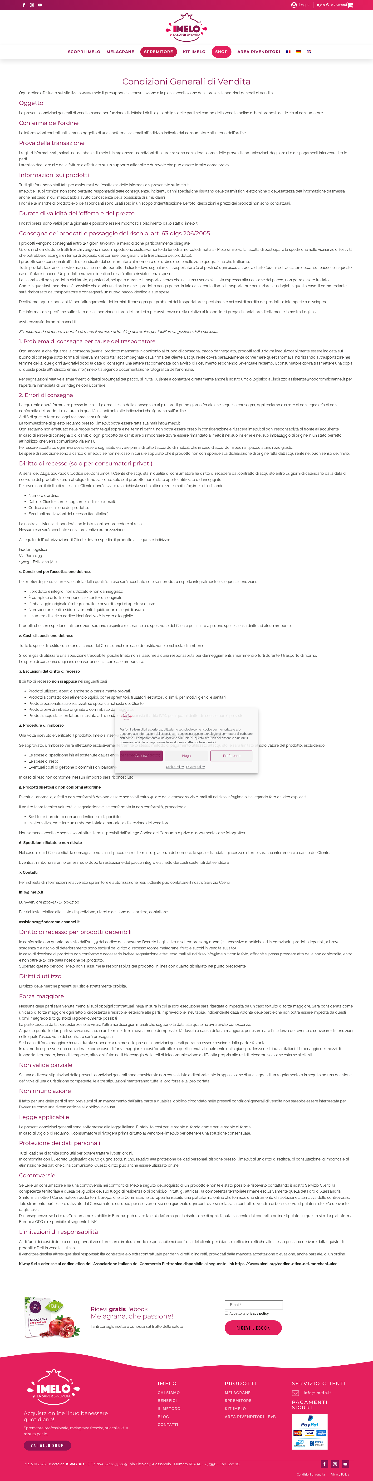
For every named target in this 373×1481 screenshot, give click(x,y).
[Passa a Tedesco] (298, 51)
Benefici (167, 1401)
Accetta (141, 756)
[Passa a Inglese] (309, 51)
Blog (163, 1417)
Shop (221, 51)
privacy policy (257, 1313)
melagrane (238, 1393)
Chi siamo (169, 1393)
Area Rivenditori (258, 51)
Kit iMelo (194, 51)
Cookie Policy (175, 767)
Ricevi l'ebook (253, 1328)
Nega (186, 756)
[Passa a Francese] (288, 51)
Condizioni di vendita (311, 1474)
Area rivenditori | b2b (250, 1417)
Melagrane (120, 51)
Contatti (168, 1425)
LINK (92, 1221)
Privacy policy (195, 767)
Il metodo (169, 1409)
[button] (299, 5)
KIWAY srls (75, 1464)
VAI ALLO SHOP (47, 1445)
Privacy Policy (340, 1474)
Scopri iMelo (84, 51)
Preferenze (231, 756)
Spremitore (158, 51)
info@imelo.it (317, 1393)
